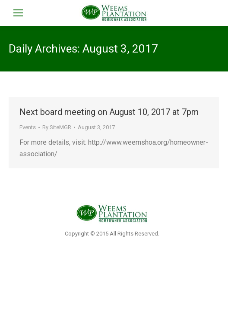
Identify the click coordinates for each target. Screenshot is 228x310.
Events (27, 127)
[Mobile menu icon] (18, 13)
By (56, 127)
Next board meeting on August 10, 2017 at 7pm (109, 112)
